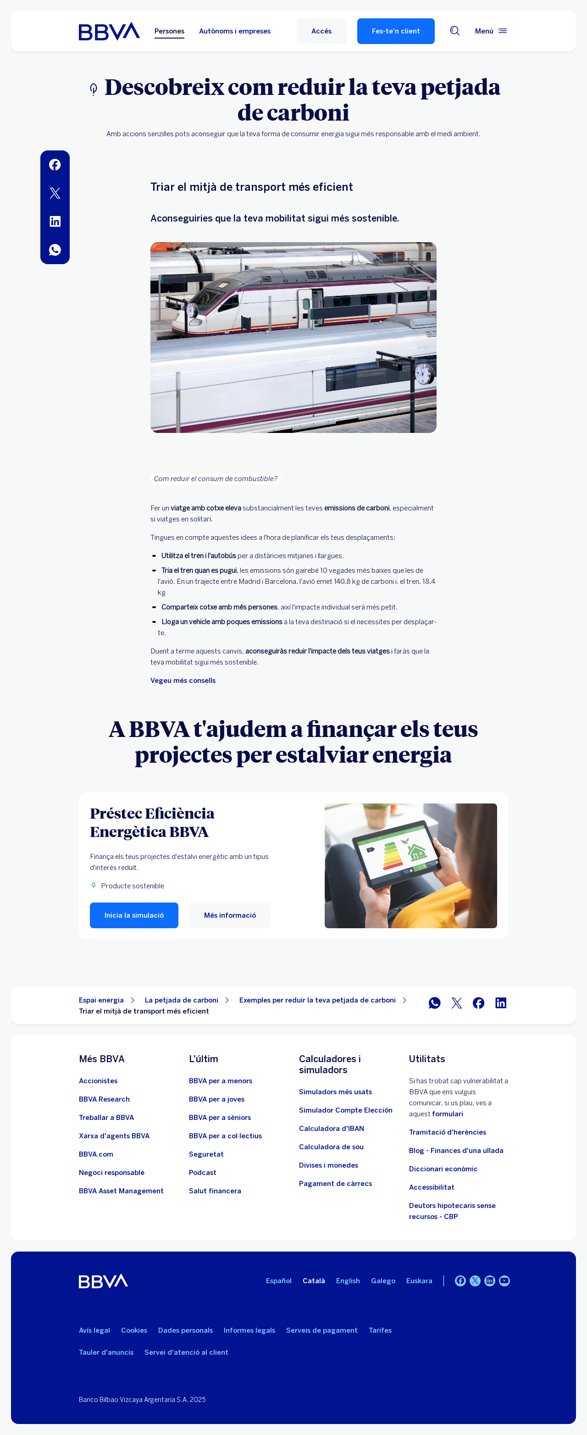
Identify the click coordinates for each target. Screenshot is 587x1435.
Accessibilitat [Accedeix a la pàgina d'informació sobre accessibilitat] (431, 1187)
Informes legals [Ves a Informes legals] (249, 1330)
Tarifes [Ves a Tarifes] (380, 1330)
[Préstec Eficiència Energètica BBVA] (185, 821)
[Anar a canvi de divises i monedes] (328, 1165)
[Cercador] (455, 31)
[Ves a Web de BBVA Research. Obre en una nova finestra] (104, 1099)
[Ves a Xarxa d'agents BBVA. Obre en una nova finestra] (114, 1135)
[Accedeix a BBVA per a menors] (220, 1080)
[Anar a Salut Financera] (215, 1191)
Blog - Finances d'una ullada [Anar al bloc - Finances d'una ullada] (456, 1151)
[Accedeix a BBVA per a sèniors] (220, 1117)
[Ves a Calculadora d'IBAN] (331, 1128)
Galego (383, 1281)
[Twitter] (475, 1280)
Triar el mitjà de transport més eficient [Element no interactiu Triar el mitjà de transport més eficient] (144, 1011)
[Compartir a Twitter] (456, 1005)
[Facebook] (460, 1280)
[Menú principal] (491, 31)
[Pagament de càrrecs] (335, 1183)
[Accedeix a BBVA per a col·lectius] (225, 1135)
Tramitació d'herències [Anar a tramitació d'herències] (447, 1132)
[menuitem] (55, 164)
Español (279, 1281)
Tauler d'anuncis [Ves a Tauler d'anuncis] (106, 1352)
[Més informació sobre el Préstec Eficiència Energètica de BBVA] (411, 865)
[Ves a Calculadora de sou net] (331, 1146)
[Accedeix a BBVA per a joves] (216, 1099)
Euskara (419, 1281)
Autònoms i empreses (235, 31)
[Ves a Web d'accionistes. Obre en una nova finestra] (98, 1080)
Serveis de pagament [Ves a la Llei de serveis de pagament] (322, 1330)
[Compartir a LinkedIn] (500, 1005)
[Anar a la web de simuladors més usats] (335, 1091)
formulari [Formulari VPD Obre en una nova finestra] (447, 1114)
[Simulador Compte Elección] (346, 1110)
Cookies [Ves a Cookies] (134, 1330)
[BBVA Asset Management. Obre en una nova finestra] (121, 1191)
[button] (321, 31)
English (348, 1281)
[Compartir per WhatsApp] (434, 1005)
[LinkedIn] (489, 1280)
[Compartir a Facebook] (478, 1005)
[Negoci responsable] (111, 1172)
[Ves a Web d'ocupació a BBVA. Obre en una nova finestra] (106, 1117)
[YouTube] (504, 1280)
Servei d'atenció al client (186, 1352)
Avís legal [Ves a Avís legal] (94, 1330)
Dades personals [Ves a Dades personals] (185, 1330)
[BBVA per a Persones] (109, 31)
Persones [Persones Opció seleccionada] (169, 31)
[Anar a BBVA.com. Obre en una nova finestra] (96, 1154)
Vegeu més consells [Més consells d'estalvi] (183, 680)
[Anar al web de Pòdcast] (202, 1172)
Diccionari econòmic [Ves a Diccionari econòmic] (443, 1169)
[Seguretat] (206, 1154)
